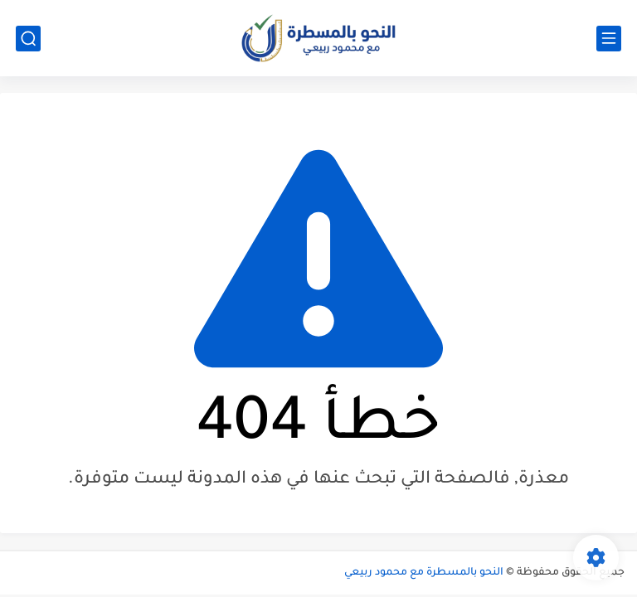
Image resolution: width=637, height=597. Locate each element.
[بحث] (28, 38)
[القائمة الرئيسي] (608, 38)
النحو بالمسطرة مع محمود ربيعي (423, 573)
